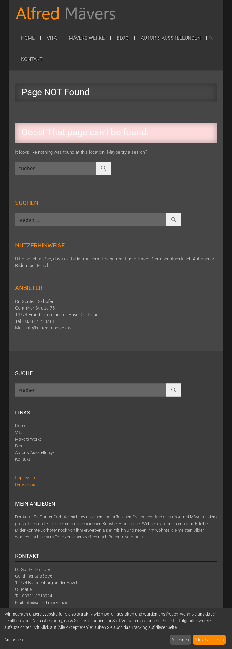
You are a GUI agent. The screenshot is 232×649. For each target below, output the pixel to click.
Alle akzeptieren (209, 639)
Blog (123, 38)
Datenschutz (27, 484)
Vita (52, 38)
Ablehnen (180, 639)
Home (28, 38)
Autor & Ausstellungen (171, 38)
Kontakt (32, 59)
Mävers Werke (87, 38)
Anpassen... (15, 639)
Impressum (25, 477)
